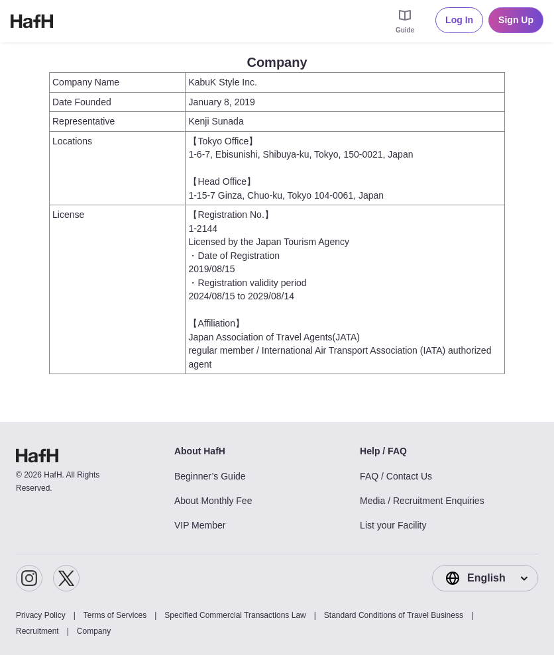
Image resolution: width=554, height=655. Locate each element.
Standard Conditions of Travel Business (393, 615)
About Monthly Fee (213, 500)
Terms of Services (114, 615)
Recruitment (37, 631)
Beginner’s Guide (210, 476)
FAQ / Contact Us (396, 476)
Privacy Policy (41, 615)
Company (94, 631)
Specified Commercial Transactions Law (234, 615)
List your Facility (393, 525)
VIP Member (200, 525)
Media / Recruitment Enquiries (422, 500)
